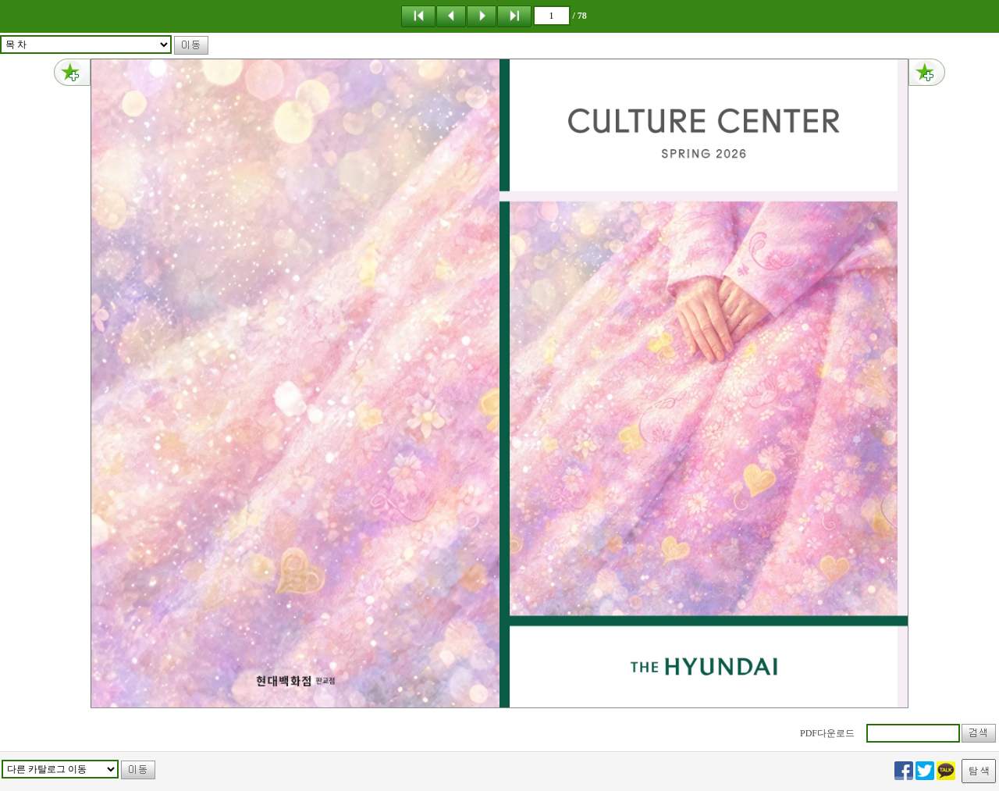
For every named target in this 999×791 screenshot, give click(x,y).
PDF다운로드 (827, 733)
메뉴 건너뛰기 (0, 0)
